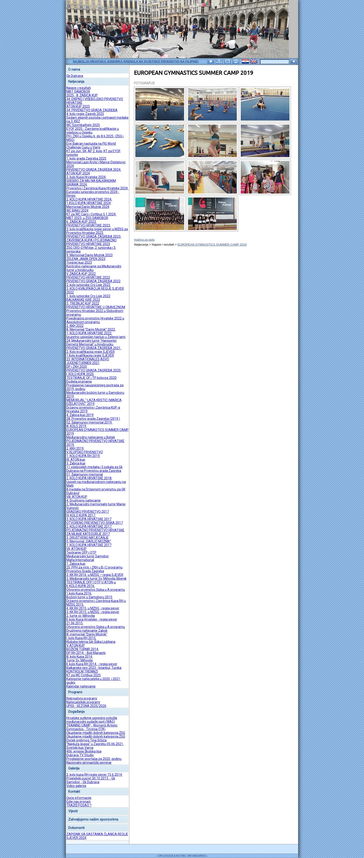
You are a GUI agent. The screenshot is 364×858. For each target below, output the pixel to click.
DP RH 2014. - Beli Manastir (86, 653)
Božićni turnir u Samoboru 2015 (89, 597)
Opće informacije (78, 798)
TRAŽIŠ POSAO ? (78, 805)
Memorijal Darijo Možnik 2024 (87, 207)
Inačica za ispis (144, 239)
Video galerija (76, 786)
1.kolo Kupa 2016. (79, 593)
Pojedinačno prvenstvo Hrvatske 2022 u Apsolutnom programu (95, 320)
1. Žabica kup (75, 563)
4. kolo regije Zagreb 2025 (85, 114)
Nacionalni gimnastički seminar (89, 762)
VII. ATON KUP (76, 549)
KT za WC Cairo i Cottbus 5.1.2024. (91, 214)
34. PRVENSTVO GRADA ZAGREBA (91, 110)
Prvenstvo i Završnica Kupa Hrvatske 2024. (97, 188)
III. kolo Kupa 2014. (79, 656)
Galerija (73, 768)
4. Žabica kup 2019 (80, 415)
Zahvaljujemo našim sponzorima (93, 819)
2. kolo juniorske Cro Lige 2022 (88, 285)
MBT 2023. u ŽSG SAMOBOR (87, 218)
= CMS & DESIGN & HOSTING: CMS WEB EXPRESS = (182, 855)
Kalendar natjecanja (80, 686)
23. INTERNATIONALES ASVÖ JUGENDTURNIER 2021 (87, 361)
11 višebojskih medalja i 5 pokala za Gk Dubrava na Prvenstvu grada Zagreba (94, 469)
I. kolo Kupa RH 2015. (81, 638)
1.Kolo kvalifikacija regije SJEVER (90, 355)
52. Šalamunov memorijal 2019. (89, 422)
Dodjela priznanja (79, 381)
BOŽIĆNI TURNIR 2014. (82, 649)
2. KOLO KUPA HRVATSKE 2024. (89, 199)
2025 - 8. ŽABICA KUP (82, 95)
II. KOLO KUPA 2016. (80, 586)
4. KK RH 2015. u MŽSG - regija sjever (92, 608)
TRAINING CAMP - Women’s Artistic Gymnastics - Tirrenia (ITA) (91, 727)
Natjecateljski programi (83, 702)
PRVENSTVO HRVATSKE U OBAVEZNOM (95, 307)
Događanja (76, 712)
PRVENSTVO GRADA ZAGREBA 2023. (93, 236)
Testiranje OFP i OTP (81, 552)
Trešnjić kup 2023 (79, 262)
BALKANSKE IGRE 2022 (83, 300)
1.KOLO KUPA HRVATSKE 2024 (88, 203)
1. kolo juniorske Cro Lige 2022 (88, 296)
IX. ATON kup (75, 459)
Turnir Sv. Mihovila (79, 660)
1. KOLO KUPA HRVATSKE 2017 (88, 545)
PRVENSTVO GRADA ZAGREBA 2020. (93, 370)
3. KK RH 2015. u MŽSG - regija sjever (92, 612)
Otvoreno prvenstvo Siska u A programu (95, 590)
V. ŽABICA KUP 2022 (81, 274)
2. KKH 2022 (75, 326)
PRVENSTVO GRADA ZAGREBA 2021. (93, 348)
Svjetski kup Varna (79, 748)
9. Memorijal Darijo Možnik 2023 (89, 255)
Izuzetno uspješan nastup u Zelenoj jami (95, 337)
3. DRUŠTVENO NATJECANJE (87, 537)
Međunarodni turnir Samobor (87, 556)
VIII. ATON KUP (76, 497)
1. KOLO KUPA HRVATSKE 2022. (89, 333)
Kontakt (74, 791)
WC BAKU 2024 (77, 210)
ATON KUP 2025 (78, 106)
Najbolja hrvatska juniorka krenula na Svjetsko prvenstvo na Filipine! (136, 61)
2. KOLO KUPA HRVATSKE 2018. (89, 478)
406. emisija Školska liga (83, 751)
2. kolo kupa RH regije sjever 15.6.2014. (94, 774)
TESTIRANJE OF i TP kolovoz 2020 (91, 378)
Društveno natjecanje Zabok (86, 630)
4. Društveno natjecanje (83, 500)
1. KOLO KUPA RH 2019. (83, 456)
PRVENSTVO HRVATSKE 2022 (88, 277)
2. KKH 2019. (75, 448)
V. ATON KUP (75, 645)
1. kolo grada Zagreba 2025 (86, 158)
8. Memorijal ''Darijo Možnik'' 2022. (91, 329)
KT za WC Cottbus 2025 (83, 675)
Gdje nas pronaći (78, 801)
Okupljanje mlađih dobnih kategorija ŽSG (95, 733)
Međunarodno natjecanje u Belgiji (90, 437)
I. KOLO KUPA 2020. (80, 374)
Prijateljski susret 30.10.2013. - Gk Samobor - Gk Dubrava (90, 780)
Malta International (80, 560)
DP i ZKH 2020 (76, 366)
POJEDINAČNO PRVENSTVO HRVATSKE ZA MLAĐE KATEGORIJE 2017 (95, 532)
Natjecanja (76, 81)
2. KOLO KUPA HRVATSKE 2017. (89, 526)
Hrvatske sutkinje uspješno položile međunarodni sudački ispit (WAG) (91, 719)
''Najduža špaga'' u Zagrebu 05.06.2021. (95, 744)
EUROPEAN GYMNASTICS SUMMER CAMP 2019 (212, 244)
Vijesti (73, 811)
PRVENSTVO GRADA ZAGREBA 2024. (93, 169)
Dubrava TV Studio (80, 755)
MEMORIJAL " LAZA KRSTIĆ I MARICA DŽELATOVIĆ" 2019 (94, 402)
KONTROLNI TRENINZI (82, 671)
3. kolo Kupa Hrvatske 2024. (86, 177)
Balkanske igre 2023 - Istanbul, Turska (93, 668)
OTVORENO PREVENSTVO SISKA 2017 (94, 523)
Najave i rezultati (78, 88)
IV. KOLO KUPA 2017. (81, 515)
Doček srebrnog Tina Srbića (86, 740)
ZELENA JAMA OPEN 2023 (85, 259)
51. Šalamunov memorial (84, 474)
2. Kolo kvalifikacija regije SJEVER (90, 352)
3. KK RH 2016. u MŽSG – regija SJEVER (94, 575)
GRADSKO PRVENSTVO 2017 (87, 511)
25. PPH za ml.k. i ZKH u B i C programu (94, 567)
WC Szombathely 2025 (83, 125)
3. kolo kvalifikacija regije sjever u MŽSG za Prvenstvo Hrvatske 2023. (97, 231)
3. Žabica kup (75, 463)
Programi (75, 692)
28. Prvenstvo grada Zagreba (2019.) (93, 419)
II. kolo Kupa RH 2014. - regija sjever (91, 664)
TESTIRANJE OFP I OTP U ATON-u (91, 582)
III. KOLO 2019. (76, 426)
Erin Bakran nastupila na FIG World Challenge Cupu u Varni (91, 145)
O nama (74, 69)
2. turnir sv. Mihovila (80, 616)
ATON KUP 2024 (78, 173)
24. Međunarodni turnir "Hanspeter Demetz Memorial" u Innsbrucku (91, 342)
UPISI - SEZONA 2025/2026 (86, 706)
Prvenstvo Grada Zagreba (85, 571)
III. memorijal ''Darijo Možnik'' (86, 634)
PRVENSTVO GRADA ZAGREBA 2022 (93, 281)
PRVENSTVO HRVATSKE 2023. (88, 225)
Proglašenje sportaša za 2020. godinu (93, 759)
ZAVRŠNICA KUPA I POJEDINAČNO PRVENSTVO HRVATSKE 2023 (91, 242)
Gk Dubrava (74, 76)
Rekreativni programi (81, 698)
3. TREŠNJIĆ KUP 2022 (82, 303)
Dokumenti (76, 828)
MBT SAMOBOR (78, 91)
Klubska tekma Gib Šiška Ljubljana (90, 642)
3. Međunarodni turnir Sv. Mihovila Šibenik (96, 578)
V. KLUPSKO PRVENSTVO (84, 452)
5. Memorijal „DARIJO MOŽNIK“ (88, 541)
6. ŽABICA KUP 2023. (81, 222)
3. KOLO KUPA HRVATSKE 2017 (88, 519)
